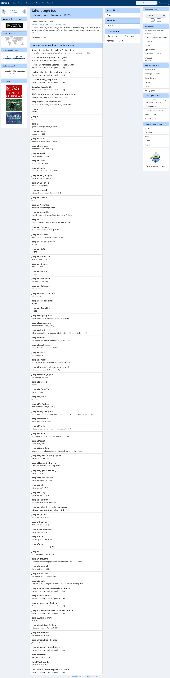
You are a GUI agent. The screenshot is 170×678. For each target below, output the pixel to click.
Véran (147, 137)
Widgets (149, 41)
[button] (152, 20)
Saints (13, 3)
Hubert (147, 141)
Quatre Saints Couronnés (154, 111)
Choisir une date (151, 9)
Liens (147, 86)
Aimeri (147, 145)
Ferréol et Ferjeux (151, 106)
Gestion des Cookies (91, 677)
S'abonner (150, 50)
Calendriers (30, 3)
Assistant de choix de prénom (154, 32)
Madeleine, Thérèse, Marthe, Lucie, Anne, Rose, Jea (155, 101)
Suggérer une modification (151, 59)
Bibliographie (150, 91)
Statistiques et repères (153, 74)
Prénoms (21, 3)
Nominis (5, 3)
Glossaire (148, 82)
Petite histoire (150, 70)
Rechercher (163, 3)
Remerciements (150, 78)
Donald (147, 128)
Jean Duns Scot (150, 115)
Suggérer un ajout (153, 54)
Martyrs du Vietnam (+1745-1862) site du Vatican (49, 24)
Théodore (148, 132)
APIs (148, 45)
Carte (38, 3)
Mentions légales (77, 677)
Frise (43, 3)
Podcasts (50, 3)
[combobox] (146, 3)
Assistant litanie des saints (156, 37)
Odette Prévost (150, 119)
